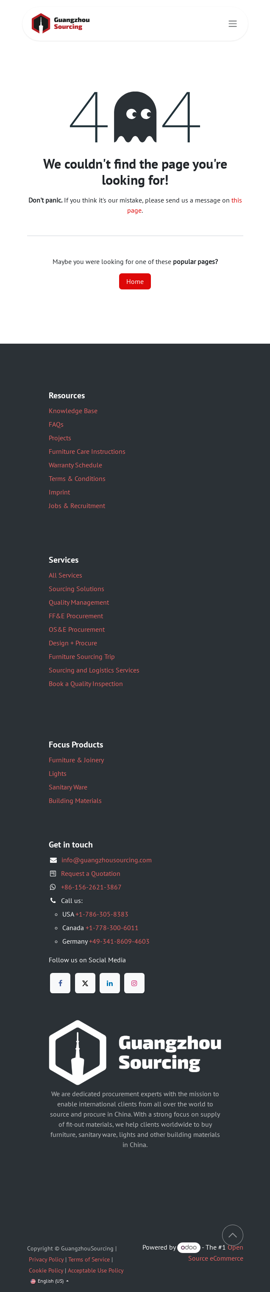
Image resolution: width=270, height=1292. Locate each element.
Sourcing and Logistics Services (94, 670)
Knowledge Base (73, 410)
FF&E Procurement (76, 615)
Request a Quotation (90, 873)
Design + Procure (73, 643)
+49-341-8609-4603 (119, 941)
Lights (58, 773)
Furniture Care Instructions (87, 451)
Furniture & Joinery (76, 760)
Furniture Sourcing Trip (82, 656)
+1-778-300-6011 (112, 927)
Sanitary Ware (68, 787)
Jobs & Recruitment (77, 505)
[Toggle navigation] (232, 24)
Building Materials (75, 800)
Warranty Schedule (75, 465)
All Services (65, 575)
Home (135, 281)
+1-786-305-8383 (101, 914)
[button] (232, 1235)
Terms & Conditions (77, 478)
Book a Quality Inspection (86, 683)
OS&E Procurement (77, 629)
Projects (60, 437)
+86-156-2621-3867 (91, 887)
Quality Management (79, 602)
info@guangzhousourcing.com (106, 860)
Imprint (59, 492)
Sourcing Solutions (76, 588)
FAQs (56, 424)
